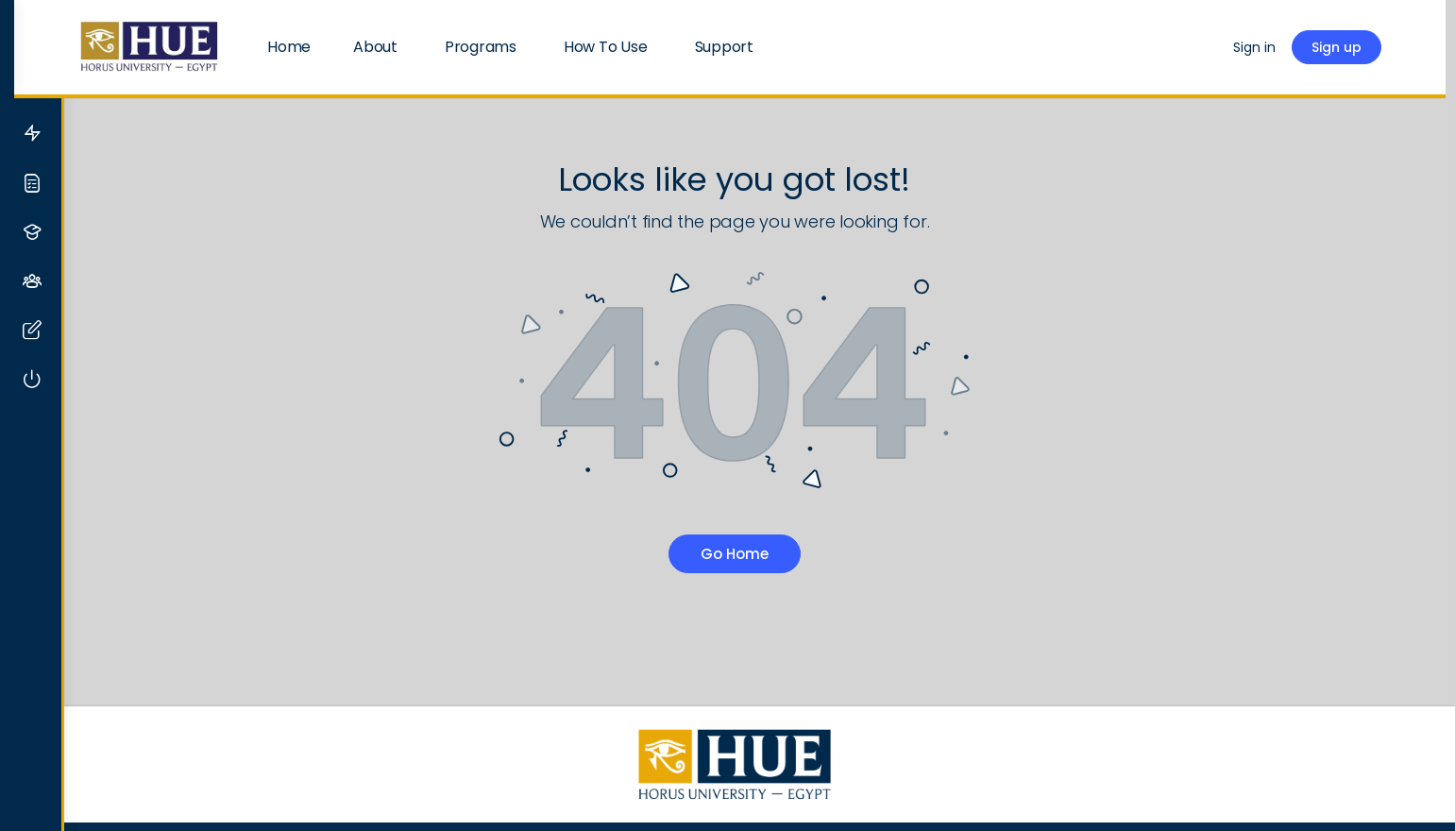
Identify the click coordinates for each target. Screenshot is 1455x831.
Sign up (1367, 47)
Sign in (1284, 47)
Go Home (760, 554)
